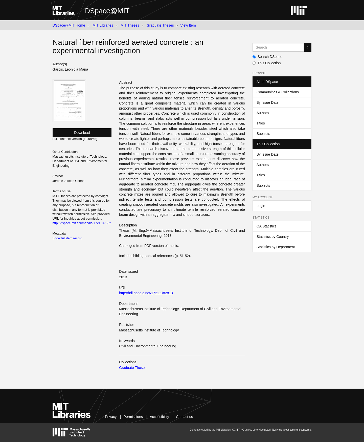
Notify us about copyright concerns (291, 429)
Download (82, 133)
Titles (261, 123)
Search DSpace (267, 57)
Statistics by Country (273, 237)
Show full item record (67, 238)
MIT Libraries (103, 25)
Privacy (111, 417)
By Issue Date (268, 102)
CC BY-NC (238, 429)
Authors (263, 113)
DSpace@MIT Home (69, 25)
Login (261, 206)
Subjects (263, 134)
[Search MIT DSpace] (278, 47)
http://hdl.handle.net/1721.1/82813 (146, 293)
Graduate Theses (160, 25)
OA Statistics (267, 226)
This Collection (267, 63)
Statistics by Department (276, 247)
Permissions (133, 417)
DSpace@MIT (107, 11)
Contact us (184, 417)
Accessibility (159, 417)
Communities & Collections (278, 92)
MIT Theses (130, 25)
